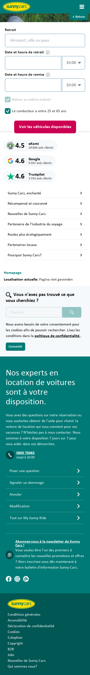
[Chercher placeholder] (71, 312)
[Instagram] (17, 579)
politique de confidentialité (57, 336)
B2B (11, 649)
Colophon (15, 637)
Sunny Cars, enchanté (45, 193)
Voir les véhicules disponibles (45, 127)
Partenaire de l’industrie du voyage (45, 224)
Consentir (15, 346)
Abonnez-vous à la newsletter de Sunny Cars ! (47, 543)
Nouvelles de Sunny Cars (45, 214)
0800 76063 (25, 453)
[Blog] (26, 579)
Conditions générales (24, 614)
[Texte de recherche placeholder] (34, 312)
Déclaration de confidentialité (31, 626)
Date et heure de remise (27, 75)
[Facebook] (9, 579)
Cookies (14, 632)
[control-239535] (33, 63)
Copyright (15, 643)
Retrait (10, 30)
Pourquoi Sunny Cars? (45, 255)
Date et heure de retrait (27, 52)
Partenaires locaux (45, 245)
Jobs (11, 655)
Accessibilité (17, 620)
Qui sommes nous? (22, 666)
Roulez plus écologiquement (45, 234)
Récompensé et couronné (45, 203)
